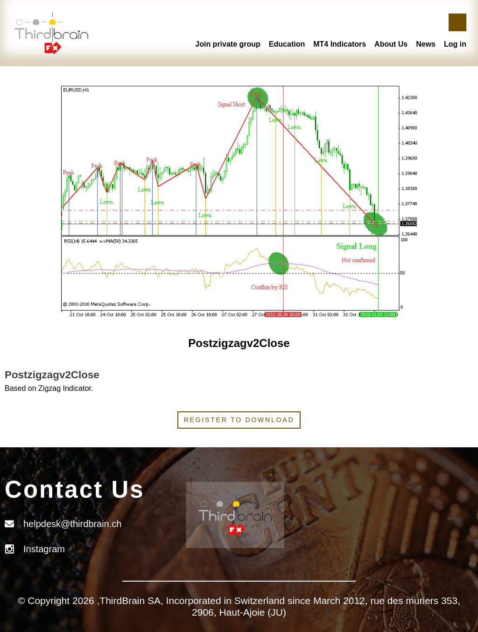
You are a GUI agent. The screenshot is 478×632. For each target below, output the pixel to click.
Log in (455, 44)
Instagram (44, 549)
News (426, 44)
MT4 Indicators (339, 44)
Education (287, 44)
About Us (391, 44)
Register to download (239, 420)
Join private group (227, 44)
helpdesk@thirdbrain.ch (72, 524)
